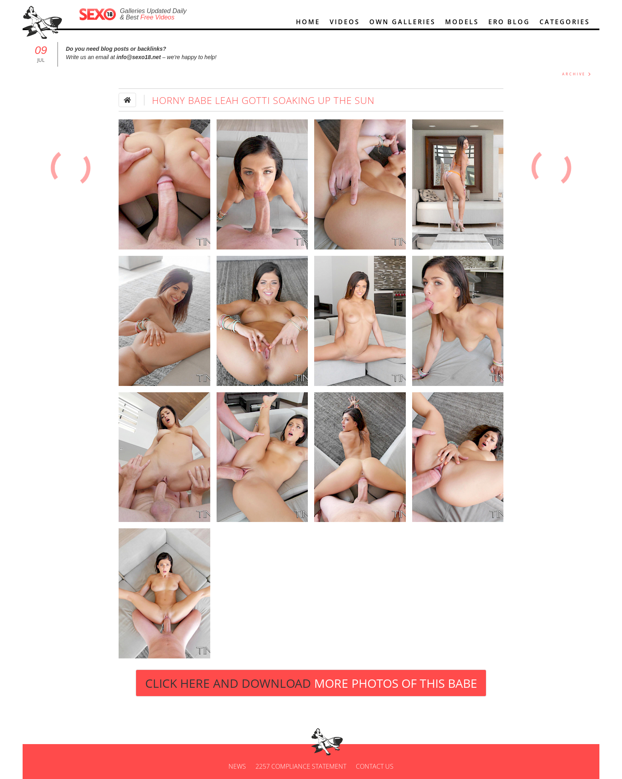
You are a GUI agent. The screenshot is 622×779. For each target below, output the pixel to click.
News (237, 766)
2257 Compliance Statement (300, 766)
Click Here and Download (311, 683)
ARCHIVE (574, 74)
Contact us (375, 766)
